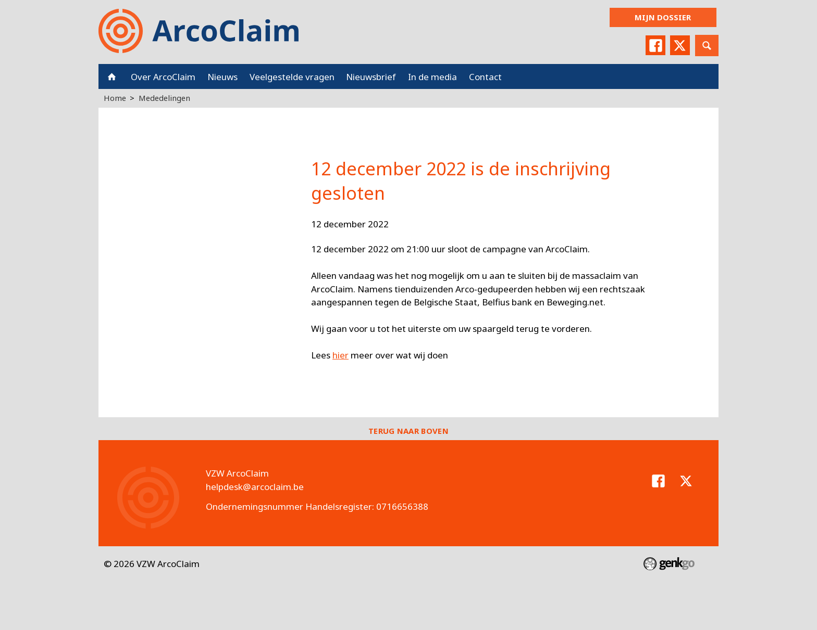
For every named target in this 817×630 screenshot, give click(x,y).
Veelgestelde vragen (292, 77)
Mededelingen (164, 98)
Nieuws (222, 77)
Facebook (655, 45)
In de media (432, 77)
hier (340, 355)
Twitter (680, 45)
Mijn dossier (663, 17)
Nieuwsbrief (371, 77)
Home (111, 76)
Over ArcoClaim (163, 77)
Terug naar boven (408, 431)
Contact (485, 77)
